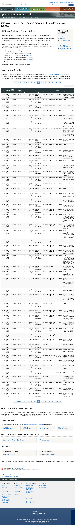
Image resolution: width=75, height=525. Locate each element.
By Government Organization (5, 489)
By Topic (4, 485)
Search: (46, 85)
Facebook (30, 514)
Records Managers (18, 493)
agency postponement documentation (33, 424)
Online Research (7, 483)
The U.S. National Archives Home (15, 3)
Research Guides (31, 483)
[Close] (73, 511)
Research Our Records (7, 9)
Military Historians (18, 487)
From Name (57, 91)
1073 (29, 82)
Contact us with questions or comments (10, 476)
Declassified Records (31, 494)
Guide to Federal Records (30, 492)
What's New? (42, 483)
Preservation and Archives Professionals (18, 490)
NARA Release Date (13, 90)
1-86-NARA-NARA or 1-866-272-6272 (37, 522)
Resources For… (19, 483)
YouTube (40, 514)
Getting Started (29, 485)
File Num (45, 92)
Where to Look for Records (30, 496)
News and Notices (43, 485)
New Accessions (42, 487)
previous (19, 82)
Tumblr (37, 514)
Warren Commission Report (64, 41)
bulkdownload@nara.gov (13, 416)
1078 (45, 82)
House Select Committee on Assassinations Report (65, 45)
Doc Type (37, 92)
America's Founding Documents (67, 9)
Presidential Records (6, 494)
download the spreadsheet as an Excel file (52, 74)
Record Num (8, 91)
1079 (48, 82)
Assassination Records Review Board (65, 49)
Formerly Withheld (20, 91)
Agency (25, 92)
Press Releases (45, 440)
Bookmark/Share (63, 2)
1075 (35, 82)
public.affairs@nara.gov (49, 454)
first (15, 82)
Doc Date (31, 92)
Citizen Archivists (53, 2)
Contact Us (71, 2)
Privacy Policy (32, 519)
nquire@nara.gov (11, 454)
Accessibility (25, 519)
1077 (42, 82)
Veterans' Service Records (22, 9)
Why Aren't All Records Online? (31, 499)
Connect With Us (37, 511)
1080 (52, 82)
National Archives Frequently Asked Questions (30, 488)
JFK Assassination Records (23, 17)
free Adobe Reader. (18, 468)
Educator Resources (37, 9)
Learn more (62, 522)
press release (25, 50)
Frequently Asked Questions (13, 440)
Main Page (62, 37)
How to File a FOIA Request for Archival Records (30, 503)
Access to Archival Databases (6, 497)
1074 (32, 82)
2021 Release (62, 428)
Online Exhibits (5, 502)
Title (64, 92)
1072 (25, 82)
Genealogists (17, 485)
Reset (71, 86)
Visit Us (52, 9)
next (57, 82)
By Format (4, 487)
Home (3, 17)
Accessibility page (36, 469)
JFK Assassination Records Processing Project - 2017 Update (19, 42)
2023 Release (26, 428)
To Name (51, 92)
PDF (30, 96)
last (60, 82)
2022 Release (44, 428)
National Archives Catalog (6, 492)
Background (62, 38)
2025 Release (8, 428)
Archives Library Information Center (6, 500)
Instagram (35, 514)
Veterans (16, 494)
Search (71, 4)
